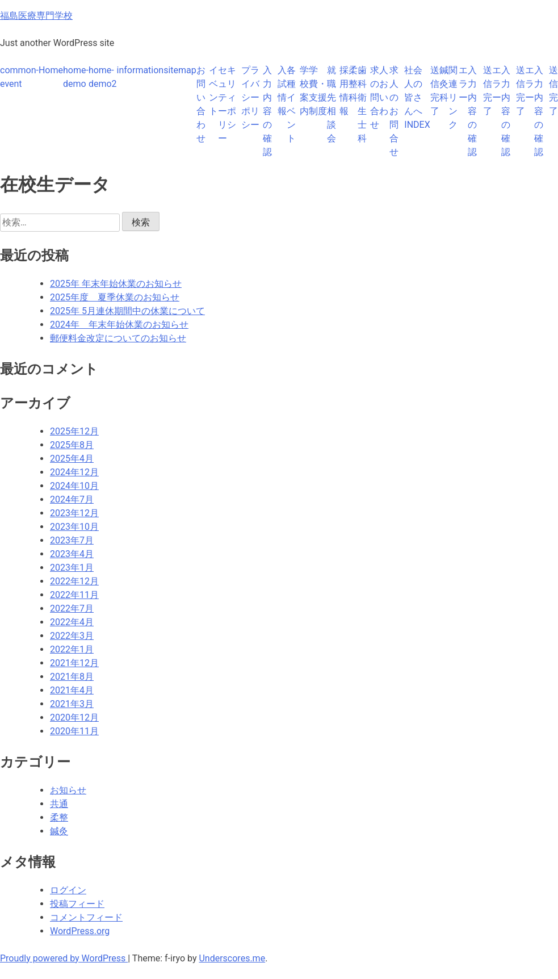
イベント (213, 90)
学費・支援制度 (318, 90)
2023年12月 (74, 513)
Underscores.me (232, 958)
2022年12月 (74, 581)
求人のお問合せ (393, 111)
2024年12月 (74, 472)
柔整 (59, 817)
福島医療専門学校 (36, 15)
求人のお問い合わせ (379, 97)
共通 (59, 803)
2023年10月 (74, 526)
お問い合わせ (200, 104)
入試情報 (282, 90)
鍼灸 (59, 831)
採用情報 (344, 90)
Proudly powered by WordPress (64, 958)
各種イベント (291, 104)
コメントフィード (86, 917)
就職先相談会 (331, 104)
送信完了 (434, 90)
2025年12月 (74, 431)
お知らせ (68, 790)
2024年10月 (74, 485)
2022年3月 (72, 635)
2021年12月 (74, 663)
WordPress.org (80, 931)
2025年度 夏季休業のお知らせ (114, 297)
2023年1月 (72, 567)
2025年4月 (72, 458)
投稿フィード (77, 903)
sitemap (179, 70)
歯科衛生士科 (362, 104)
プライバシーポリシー (250, 97)
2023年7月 (72, 540)
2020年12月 (74, 717)
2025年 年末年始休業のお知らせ (116, 283)
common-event (19, 77)
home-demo (76, 77)
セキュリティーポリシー (227, 104)
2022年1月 (72, 649)
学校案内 (304, 90)
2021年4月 (72, 690)
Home (51, 70)
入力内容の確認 (267, 111)
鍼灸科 (443, 84)
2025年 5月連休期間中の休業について (127, 311)
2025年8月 (72, 445)
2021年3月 (72, 703)
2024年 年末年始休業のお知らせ (119, 324)
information (140, 70)
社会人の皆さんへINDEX (417, 97)
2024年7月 (72, 499)
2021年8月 (72, 676)
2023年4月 (72, 554)
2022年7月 (72, 608)
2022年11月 (74, 594)
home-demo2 (103, 77)
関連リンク (453, 97)
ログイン (68, 890)
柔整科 (353, 84)
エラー (463, 84)
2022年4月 (72, 622)
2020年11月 (74, 731)
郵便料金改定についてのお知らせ (118, 338)
